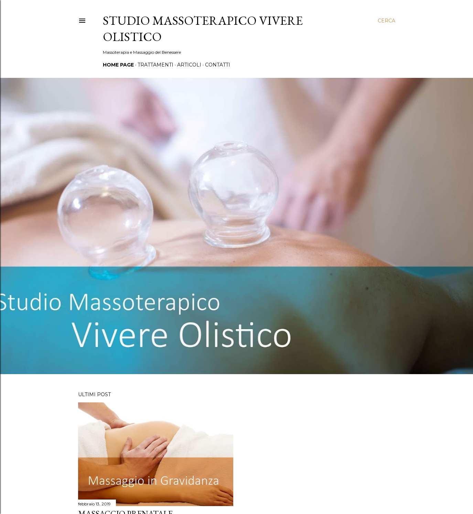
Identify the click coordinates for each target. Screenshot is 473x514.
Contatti (217, 65)
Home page (118, 65)
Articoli (189, 65)
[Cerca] (386, 20)
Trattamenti (155, 65)
